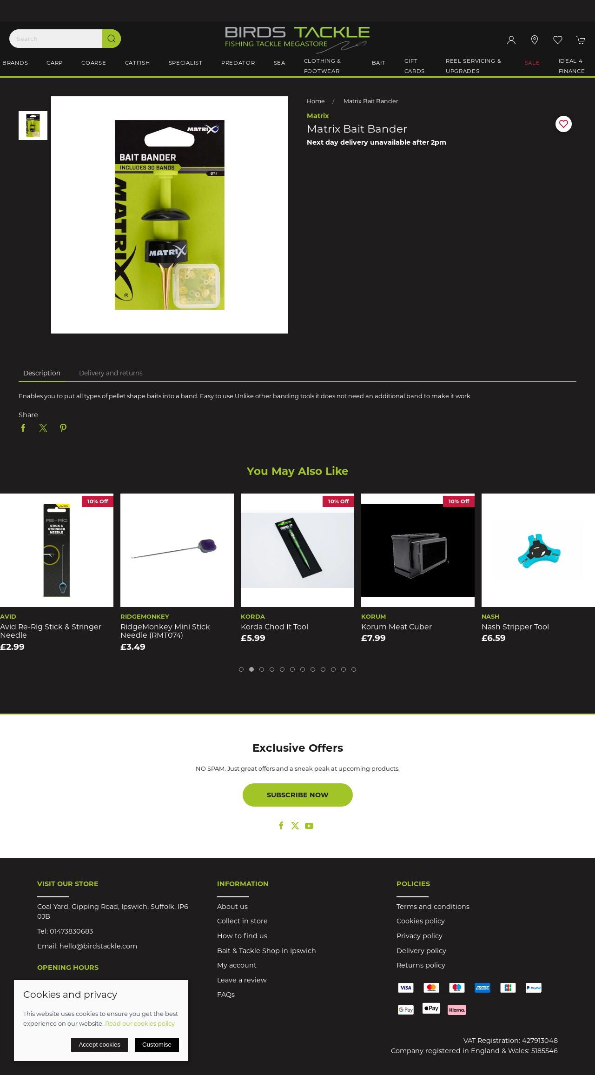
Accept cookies (99, 1044)
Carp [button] (54, 63)
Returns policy (421, 965)
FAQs (226, 994)
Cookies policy (421, 921)
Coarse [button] (93, 63)
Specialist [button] (186, 63)
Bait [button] (379, 63)
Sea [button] (279, 63)
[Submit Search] (111, 38)
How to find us (242, 936)
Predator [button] (238, 63)
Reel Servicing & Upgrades (474, 66)
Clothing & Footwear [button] (322, 66)
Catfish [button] (137, 63)
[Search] (65, 38)
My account (237, 965)
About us (232, 906)
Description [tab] (41, 373)
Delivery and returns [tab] (111, 373)
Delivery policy (421, 951)
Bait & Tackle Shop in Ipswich (266, 951)
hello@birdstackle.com (98, 946)
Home (316, 101)
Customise (157, 1044)
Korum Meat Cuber (396, 626)
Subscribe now (298, 795)
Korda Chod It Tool (274, 626)
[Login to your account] (511, 40)
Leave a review (242, 980)
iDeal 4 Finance (572, 66)
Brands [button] (15, 63)
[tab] (241, 669)
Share (28, 415)
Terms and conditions (433, 906)
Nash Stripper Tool (515, 626)
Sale (532, 63)
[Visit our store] (534, 40)
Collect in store (242, 921)
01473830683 (71, 931)
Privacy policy (420, 936)
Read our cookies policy (140, 1023)
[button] (557, 40)
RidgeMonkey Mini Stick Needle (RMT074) (165, 631)
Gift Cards (414, 66)
